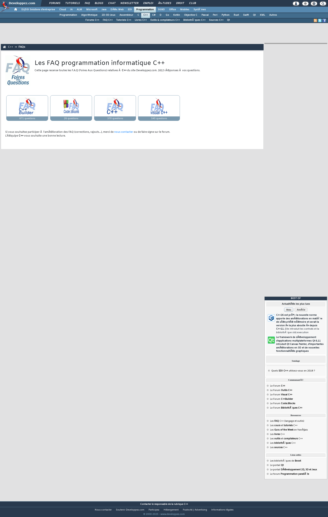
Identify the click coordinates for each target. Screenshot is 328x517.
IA (71, 9)
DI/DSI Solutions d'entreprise (38, 9)
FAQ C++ (108, 20)
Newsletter (129, 3)
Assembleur (126, 15)
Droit (180, 3)
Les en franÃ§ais (289, 429)
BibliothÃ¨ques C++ (194, 20)
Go (167, 15)
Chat (112, 3)
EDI (130, 9)
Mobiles (184, 9)
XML (262, 15)
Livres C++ (141, 20)
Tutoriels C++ (123, 20)
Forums (55, 3)
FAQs (21, 47)
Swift (246, 15)
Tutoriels (72, 3)
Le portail (277, 465)
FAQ (87, 3)
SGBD (161, 9)
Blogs (99, 3)
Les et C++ (283, 425)
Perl (215, 15)
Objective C (190, 15)
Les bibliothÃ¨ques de (285, 460)
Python (225, 15)
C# (153, 15)
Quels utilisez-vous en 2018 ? (293, 370)
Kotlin (176, 15)
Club (192, 3)
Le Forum (277, 385)
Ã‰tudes (165, 3)
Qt (254, 15)
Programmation (145, 9)
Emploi (148, 3)
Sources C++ (216, 20)
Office (172, 9)
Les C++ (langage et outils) (287, 421)
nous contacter (123, 132)
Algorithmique (89, 15)
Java (103, 9)
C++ (145, 15)
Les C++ (277, 434)
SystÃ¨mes (199, 9)
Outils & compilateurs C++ (165, 20)
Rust (236, 15)
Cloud (62, 9)
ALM (79, 9)
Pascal (205, 15)
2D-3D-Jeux (108, 15)
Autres (273, 15)
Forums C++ (92, 20)
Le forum (289, 474)
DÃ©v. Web (117, 9)
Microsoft (91, 9)
